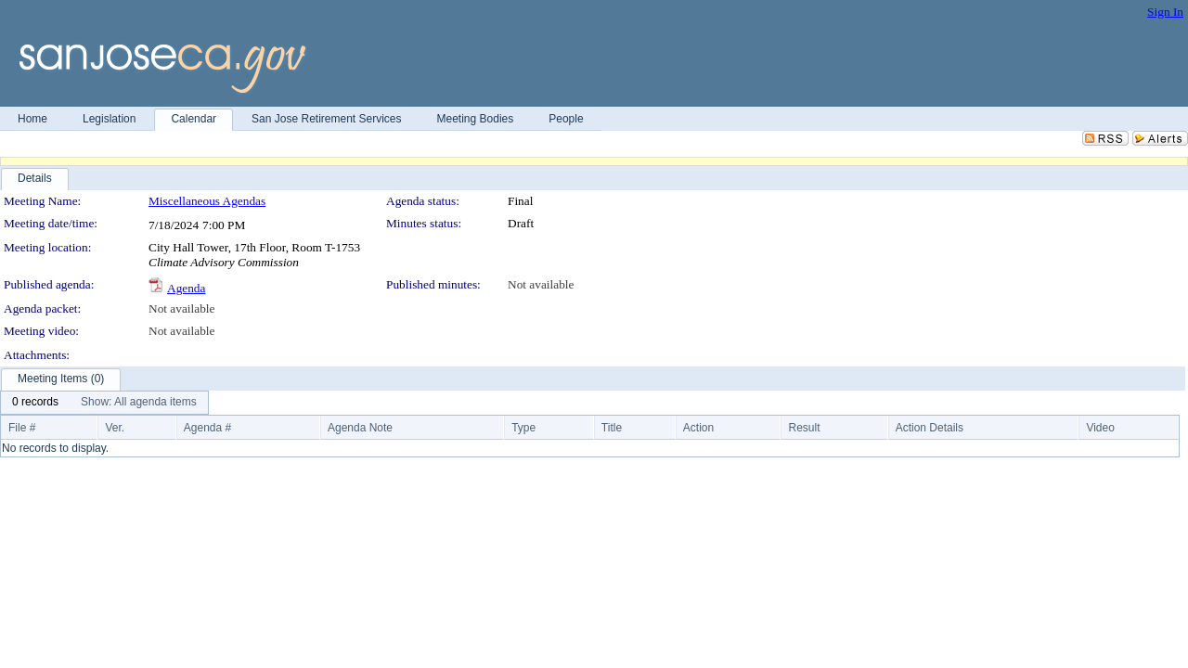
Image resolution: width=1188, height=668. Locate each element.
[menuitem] (35, 403)
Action (698, 427)
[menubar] (104, 403)
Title (611, 427)
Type (523, 427)
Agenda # (207, 427)
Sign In (1165, 12)
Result (804, 427)
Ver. (114, 427)
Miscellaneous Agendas (206, 201)
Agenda (186, 288)
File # (21, 427)
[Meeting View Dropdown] (139, 403)
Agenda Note (360, 427)
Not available (541, 284)
